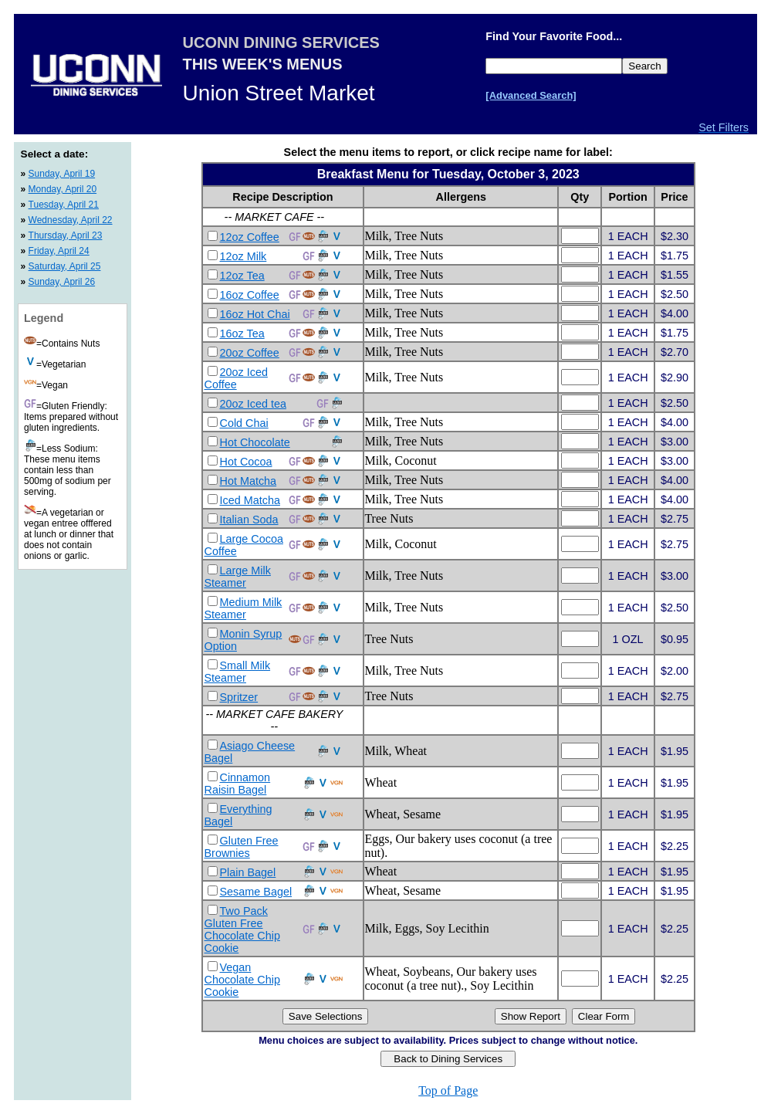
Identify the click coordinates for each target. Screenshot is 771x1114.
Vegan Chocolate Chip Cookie (242, 979)
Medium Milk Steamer (243, 608)
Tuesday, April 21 (64, 204)
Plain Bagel (248, 872)
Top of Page (448, 1090)
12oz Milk (243, 256)
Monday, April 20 (63, 189)
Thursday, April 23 (66, 235)
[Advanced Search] (530, 95)
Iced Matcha (250, 500)
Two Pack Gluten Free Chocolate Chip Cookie (242, 929)
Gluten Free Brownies (242, 847)
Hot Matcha (248, 481)
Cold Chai (244, 423)
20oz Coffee (249, 353)
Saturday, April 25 (65, 266)
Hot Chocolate (255, 442)
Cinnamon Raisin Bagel (238, 783)
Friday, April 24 (59, 250)
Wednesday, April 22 (71, 220)
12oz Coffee (249, 237)
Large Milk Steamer (238, 576)
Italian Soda (249, 519)
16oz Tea (242, 333)
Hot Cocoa (246, 461)
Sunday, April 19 (62, 173)
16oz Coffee (249, 295)
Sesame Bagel (256, 891)
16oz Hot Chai (255, 314)
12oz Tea (242, 275)
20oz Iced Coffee (236, 378)
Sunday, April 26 (62, 281)
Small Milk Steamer (238, 671)
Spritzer (239, 697)
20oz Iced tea (253, 404)
